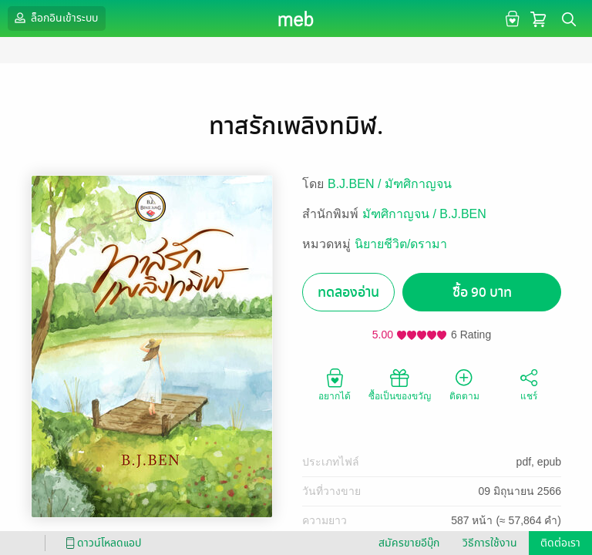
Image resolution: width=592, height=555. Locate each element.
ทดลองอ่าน (348, 292)
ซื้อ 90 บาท (482, 292)
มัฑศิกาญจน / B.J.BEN (424, 213)
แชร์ (528, 384)
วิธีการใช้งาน (489, 543)
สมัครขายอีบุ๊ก (408, 543)
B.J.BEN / (356, 183)
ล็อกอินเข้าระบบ (55, 17)
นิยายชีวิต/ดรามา (401, 244)
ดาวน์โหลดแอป (101, 543)
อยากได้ (334, 384)
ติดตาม (464, 384)
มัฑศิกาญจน (418, 183)
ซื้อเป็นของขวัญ (399, 384)
